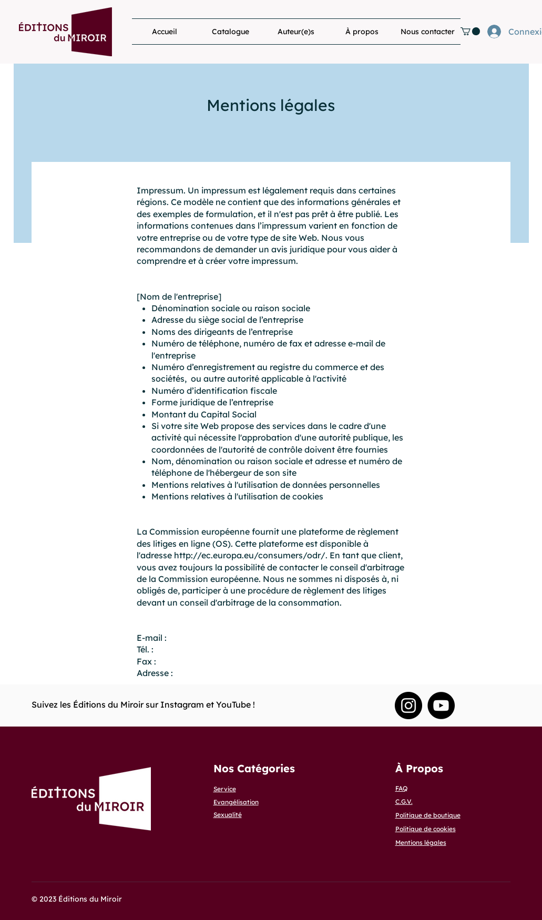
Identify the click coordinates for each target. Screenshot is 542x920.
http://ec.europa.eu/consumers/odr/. (251, 555)
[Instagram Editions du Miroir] (408, 705)
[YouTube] (441, 705)
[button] (470, 31)
